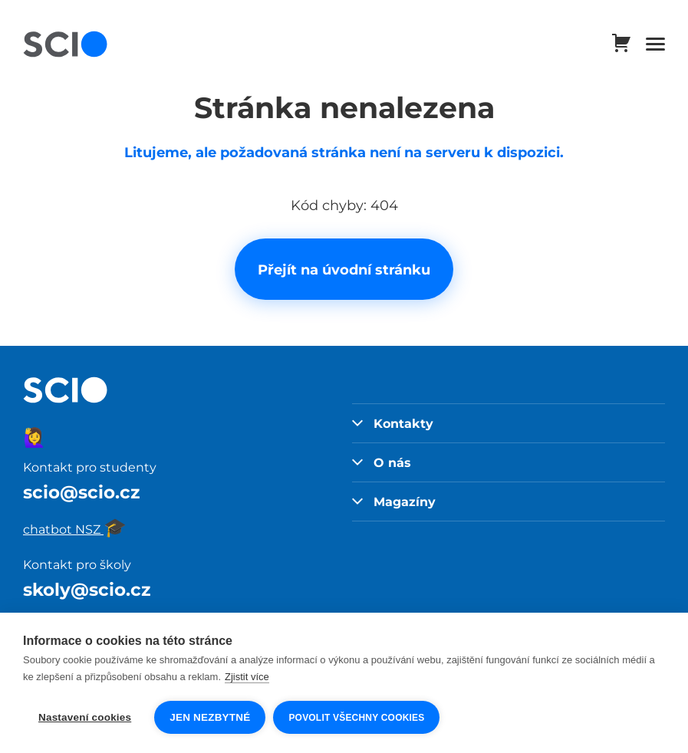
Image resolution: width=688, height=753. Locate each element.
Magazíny (394, 501)
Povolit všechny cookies (356, 717)
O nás (382, 462)
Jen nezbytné (210, 717)
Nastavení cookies (84, 717)
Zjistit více (247, 676)
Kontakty (393, 423)
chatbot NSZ (75, 529)
